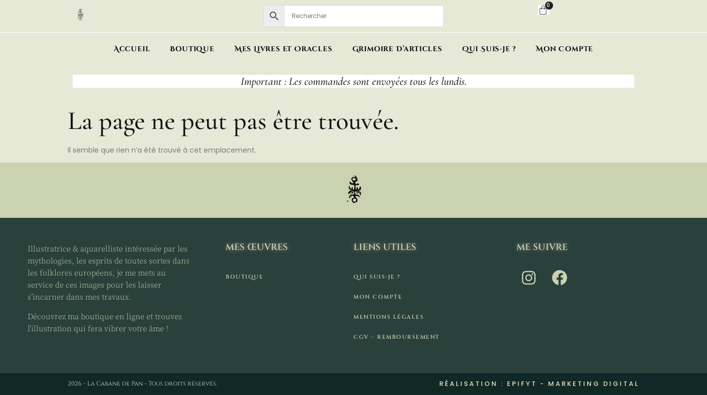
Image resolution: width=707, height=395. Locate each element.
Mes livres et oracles (283, 49)
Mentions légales (389, 317)
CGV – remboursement (397, 337)
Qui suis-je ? (489, 49)
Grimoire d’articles (397, 49)
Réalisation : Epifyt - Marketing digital (539, 383)
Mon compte (564, 49)
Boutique (192, 49)
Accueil (132, 49)
